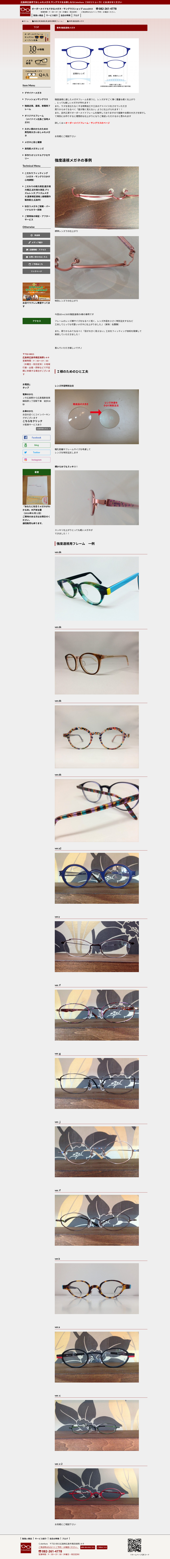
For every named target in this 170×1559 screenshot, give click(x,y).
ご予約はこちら (102, 1547)
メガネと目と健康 (33, 142)
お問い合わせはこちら (88, 1547)
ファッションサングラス (36, 99)
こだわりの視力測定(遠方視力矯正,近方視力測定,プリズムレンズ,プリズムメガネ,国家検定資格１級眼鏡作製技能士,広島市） (38, 193)
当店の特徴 (65, 15)
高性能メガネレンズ (34, 148)
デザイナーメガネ (33, 93)
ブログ (76, 15)
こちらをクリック (32, 421)
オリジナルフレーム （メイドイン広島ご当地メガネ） (37, 119)
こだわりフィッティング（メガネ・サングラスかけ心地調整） (37, 176)
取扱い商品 (38, 15)
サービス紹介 (52, 15)
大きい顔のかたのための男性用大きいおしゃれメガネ (37, 132)
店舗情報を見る (42, 429)
